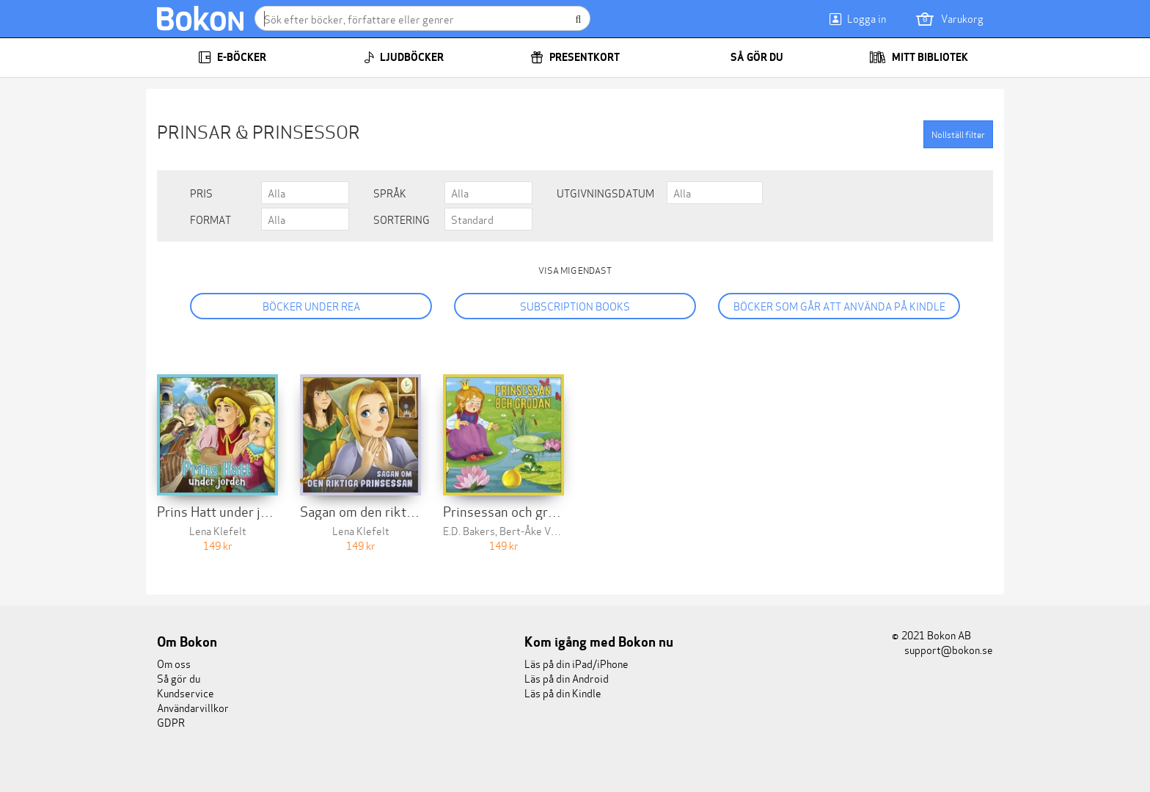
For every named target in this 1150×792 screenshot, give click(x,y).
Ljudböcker (404, 57)
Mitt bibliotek (918, 57)
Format (210, 219)
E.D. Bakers (469, 530)
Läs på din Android (566, 678)
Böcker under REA (311, 305)
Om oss (174, 663)
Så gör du (747, 57)
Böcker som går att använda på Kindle (839, 305)
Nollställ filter (958, 134)
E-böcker (232, 57)
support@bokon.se (942, 649)
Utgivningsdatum (605, 193)
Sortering (401, 219)
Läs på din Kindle (562, 692)
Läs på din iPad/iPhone (576, 663)
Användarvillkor (193, 707)
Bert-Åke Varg (532, 530)
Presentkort (575, 57)
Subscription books (575, 305)
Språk (389, 193)
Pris (201, 193)
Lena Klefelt (217, 530)
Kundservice (185, 692)
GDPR (171, 722)
